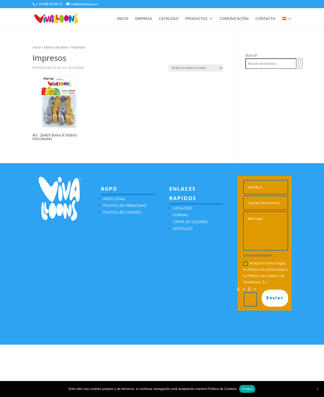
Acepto (247, 389)
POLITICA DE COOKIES (122, 212)
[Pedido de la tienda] (196, 67)
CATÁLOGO (168, 19)
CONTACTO (265, 19)
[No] (317, 389)
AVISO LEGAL (114, 198)
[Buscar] (300, 63)
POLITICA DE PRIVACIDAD (124, 205)
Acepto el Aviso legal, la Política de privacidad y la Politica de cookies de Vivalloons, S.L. (265, 272)
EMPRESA (143, 19)
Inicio (36, 47)
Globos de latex (56, 47)
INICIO (122, 19)
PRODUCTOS (196, 19)
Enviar (274, 298)
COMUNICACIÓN (234, 19)
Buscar (251, 55)
